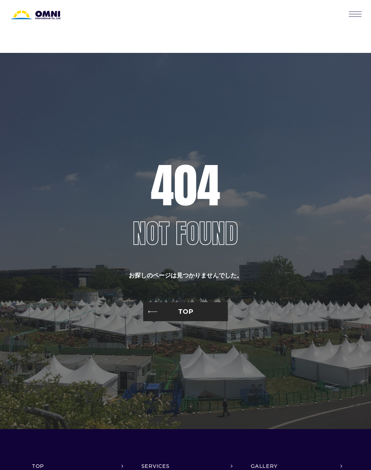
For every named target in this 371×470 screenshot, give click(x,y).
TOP (185, 311)
